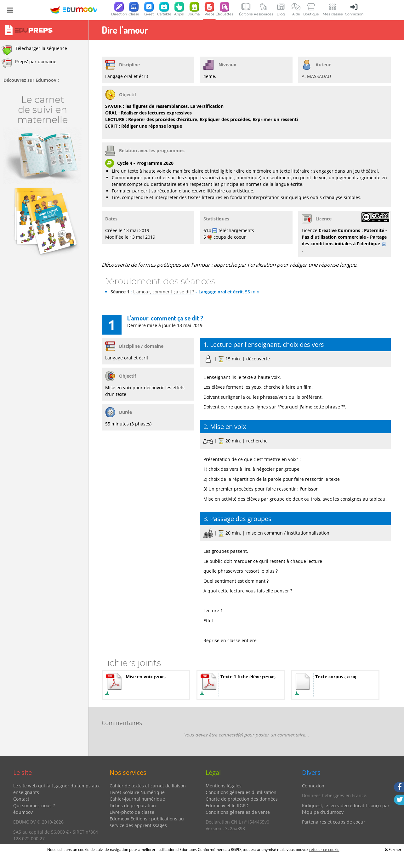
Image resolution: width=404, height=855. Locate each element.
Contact (21, 799)
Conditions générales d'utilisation (241, 792)
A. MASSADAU (316, 76)
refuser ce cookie (324, 849)
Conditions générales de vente (238, 812)
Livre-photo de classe (132, 812)
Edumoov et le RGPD (227, 805)
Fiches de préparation (133, 805)
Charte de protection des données (242, 799)
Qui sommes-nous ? (34, 805)
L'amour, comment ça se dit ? (163, 292)
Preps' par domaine (29, 63)
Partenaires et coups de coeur (333, 822)
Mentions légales (224, 786)
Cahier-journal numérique (137, 799)
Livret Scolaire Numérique (137, 792)
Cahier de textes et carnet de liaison (148, 786)
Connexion (313, 786)
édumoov (23, 812)
